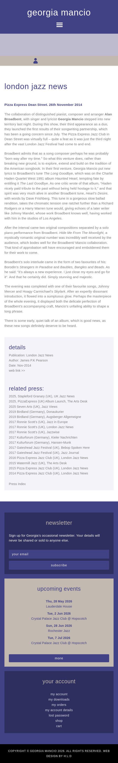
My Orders (59, 705)
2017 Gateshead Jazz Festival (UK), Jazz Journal (44, 452)
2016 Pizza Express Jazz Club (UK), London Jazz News (48, 458)
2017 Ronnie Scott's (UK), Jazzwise (34, 432)
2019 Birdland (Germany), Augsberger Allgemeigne (45, 417)
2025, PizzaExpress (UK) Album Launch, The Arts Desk (48, 401)
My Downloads (59, 699)
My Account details (59, 710)
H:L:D (68, 756)
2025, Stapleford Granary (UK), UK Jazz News (42, 396)
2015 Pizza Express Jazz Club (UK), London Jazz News (48, 468)
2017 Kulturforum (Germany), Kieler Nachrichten (43, 437)
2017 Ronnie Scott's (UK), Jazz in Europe (38, 422)
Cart (59, 726)
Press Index (17, 484)
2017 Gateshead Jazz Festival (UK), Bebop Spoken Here (49, 447)
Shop (58, 720)
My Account (59, 694)
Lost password (59, 715)
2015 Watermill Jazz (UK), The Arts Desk (38, 463)
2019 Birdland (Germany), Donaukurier (36, 412)
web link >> (17, 370)
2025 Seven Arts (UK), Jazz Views (33, 406)
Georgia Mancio (59, 12)
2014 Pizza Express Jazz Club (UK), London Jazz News (48, 473)
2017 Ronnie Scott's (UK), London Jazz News (41, 427)
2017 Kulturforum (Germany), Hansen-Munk (40, 442)
